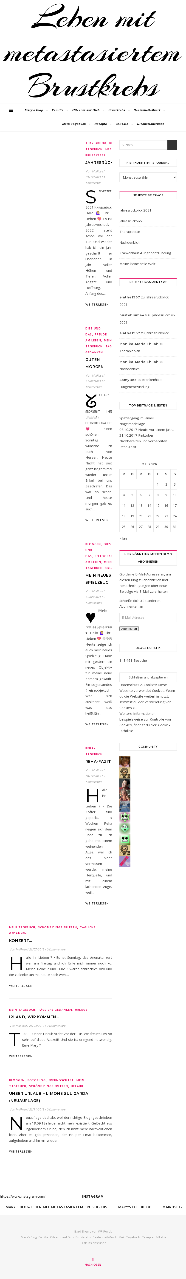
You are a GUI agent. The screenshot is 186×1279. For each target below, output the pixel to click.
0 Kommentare (56, 949)
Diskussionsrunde (150, 124)
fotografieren (108, 556)
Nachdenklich (129, 242)
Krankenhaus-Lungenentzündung (145, 253)
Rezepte (100, 124)
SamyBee (128, 380)
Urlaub (111, 568)
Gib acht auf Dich (85, 110)
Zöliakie (122, 124)
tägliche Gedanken (55, 1010)
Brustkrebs (116, 110)
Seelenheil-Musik (147, 110)
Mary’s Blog (34, 110)
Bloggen (93, 544)
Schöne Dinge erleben (57, 927)
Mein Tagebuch (74, 124)
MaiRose (97, 171)
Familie (57, 110)
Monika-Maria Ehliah (139, 344)
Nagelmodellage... (133, 423)
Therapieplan (129, 231)
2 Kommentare (56, 1026)
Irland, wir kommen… (34, 1017)
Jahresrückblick (105, 162)
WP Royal (104, 1231)
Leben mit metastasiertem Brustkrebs (93, 51)
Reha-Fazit (98, 761)
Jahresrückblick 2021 (135, 210)
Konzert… (20, 941)
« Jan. (123, 538)
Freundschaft (61, 1080)
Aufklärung (96, 143)
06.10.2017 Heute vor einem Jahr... (146, 429)
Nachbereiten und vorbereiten (143, 441)
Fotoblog (37, 1080)
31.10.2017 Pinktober (136, 435)
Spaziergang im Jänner (136, 418)
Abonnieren (129, 628)
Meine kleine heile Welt (137, 263)
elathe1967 (129, 297)
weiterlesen (97, 304)
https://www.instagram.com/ (22, 1196)
